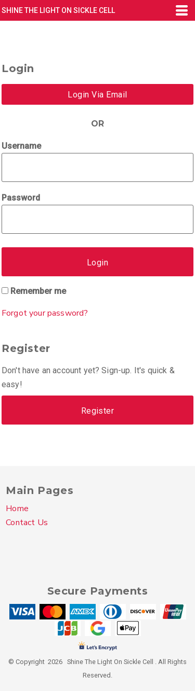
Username (21, 146)
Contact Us (27, 522)
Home (17, 508)
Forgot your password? (45, 313)
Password (21, 198)
